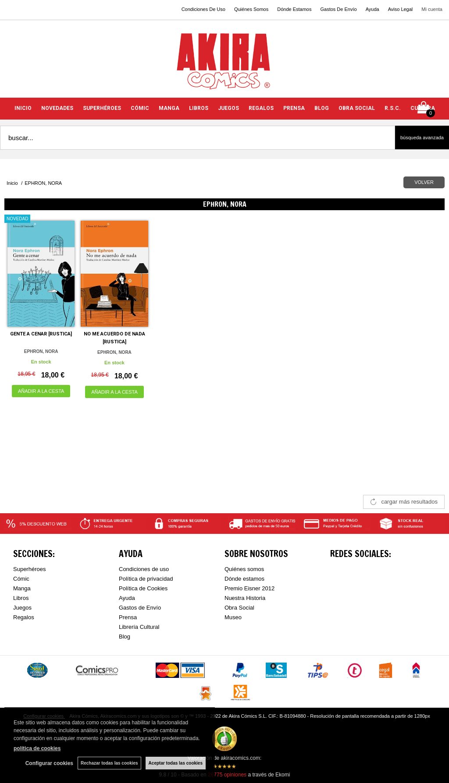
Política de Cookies (143, 588)
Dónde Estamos (294, 9)
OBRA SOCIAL (357, 108)
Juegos (22, 607)
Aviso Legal (400, 9)
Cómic (21, 578)
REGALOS (261, 108)
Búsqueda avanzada (422, 137)
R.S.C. (393, 108)
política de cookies (37, 748)
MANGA (169, 108)
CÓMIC (140, 108)
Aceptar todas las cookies (176, 763)
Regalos (23, 617)
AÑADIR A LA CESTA (41, 391)
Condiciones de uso (144, 569)
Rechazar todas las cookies (109, 763)
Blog (124, 636)
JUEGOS (228, 108)
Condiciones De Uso (203, 9)
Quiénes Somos (251, 9)
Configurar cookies (49, 763)
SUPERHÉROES (102, 108)
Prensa (128, 617)
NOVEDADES (57, 108)
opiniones (227, 775)
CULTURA (422, 108)
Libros (21, 598)
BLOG (321, 108)
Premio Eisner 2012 (249, 588)
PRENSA (294, 108)
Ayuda (372, 9)
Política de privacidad (146, 578)
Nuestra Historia (244, 598)
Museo (233, 617)
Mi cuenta (431, 9)
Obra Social (239, 607)
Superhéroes (29, 569)
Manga (22, 588)
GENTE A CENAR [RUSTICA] (41, 334)
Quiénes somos (244, 569)
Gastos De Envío (338, 9)
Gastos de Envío (140, 607)
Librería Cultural (139, 627)
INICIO (23, 108)
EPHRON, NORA (41, 351)
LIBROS (198, 108)
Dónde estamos (244, 578)
